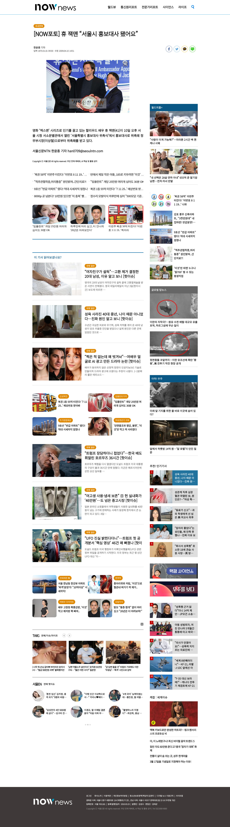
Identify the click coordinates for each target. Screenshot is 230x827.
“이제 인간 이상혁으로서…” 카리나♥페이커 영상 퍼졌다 (94, 697)
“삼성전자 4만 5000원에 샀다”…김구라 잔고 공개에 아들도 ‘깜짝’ (56, 713)
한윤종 (37, 47)
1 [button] (85, 724)
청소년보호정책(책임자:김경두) (142, 795)
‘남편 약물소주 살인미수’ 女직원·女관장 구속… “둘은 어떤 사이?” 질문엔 (86, 668)
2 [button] (87, 724)
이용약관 (107, 795)
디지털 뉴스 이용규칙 (165, 795)
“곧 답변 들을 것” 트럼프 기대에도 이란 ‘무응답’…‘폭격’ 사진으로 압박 (122, 668)
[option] (48, 657)
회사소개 (97, 795)
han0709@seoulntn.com (85, 151)
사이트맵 (179, 795)
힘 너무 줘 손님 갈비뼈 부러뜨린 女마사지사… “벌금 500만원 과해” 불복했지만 (48, 668)
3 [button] (90, 724)
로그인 (89, 795)
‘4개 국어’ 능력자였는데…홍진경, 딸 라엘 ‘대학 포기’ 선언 (132, 697)
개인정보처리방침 (120, 795)
